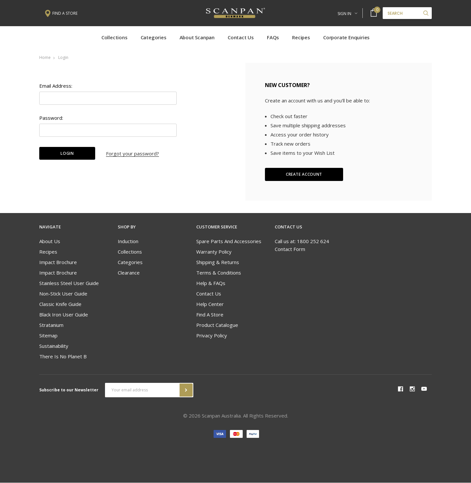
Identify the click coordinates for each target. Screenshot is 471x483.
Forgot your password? (132, 154)
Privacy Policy (211, 336)
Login (63, 58)
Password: (51, 118)
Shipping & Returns (217, 262)
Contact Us (241, 37)
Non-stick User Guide (63, 294)
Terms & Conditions (218, 273)
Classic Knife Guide (60, 304)
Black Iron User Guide (63, 315)
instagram (412, 389)
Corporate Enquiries (346, 37)
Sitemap (48, 336)
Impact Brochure (58, 262)
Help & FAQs (210, 283)
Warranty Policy (214, 252)
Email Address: (55, 86)
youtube (424, 389)
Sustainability (53, 346)
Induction (128, 242)
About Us (49, 242)
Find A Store (209, 315)
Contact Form (290, 249)
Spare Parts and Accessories (228, 242)
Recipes (301, 37)
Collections (114, 37)
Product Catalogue (217, 325)
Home (45, 58)
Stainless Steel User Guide (69, 283)
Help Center (210, 304)
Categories (153, 37)
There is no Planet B (63, 357)
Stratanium (51, 325)
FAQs (273, 37)
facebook (400, 389)
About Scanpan (197, 37)
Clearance (129, 273)
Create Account (304, 175)
